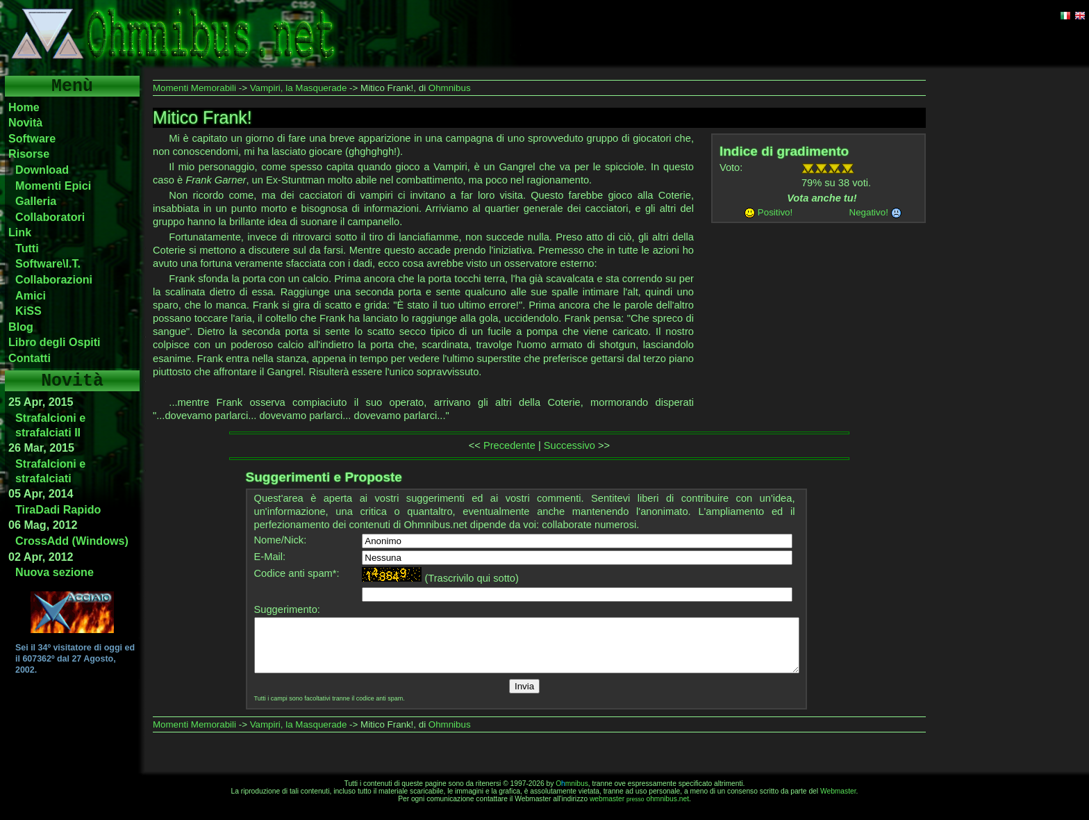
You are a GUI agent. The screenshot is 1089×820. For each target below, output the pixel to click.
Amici (30, 295)
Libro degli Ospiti (54, 342)
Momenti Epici (53, 185)
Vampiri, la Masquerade (298, 88)
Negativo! (868, 212)
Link (19, 232)
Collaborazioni (53, 279)
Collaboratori (50, 217)
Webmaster (838, 791)
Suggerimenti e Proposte (324, 477)
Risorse (28, 153)
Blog (20, 326)
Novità (25, 122)
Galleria (35, 201)
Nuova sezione (54, 572)
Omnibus (572, 783)
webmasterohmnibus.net (639, 799)
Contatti (29, 358)
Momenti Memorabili (194, 88)
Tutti (27, 248)
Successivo (569, 445)
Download (42, 169)
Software (32, 138)
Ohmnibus (450, 88)
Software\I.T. (48, 263)
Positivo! (775, 212)
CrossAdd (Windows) (71, 540)
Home (24, 107)
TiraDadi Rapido (58, 509)
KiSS (28, 310)
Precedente (509, 445)
